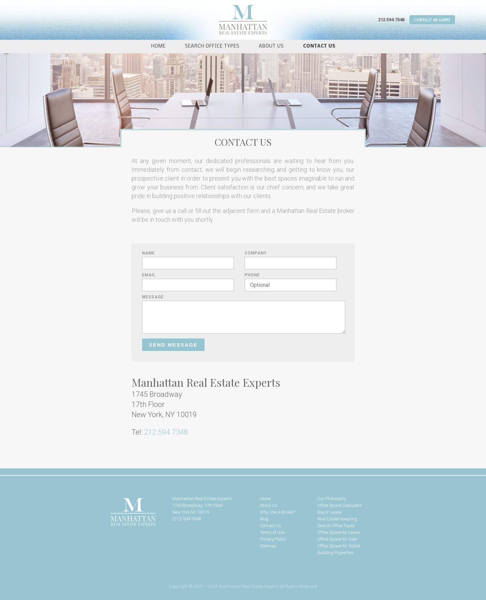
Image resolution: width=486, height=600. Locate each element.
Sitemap (268, 545)
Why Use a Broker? (277, 512)
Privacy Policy (273, 539)
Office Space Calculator (339, 505)
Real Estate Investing (337, 518)
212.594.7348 (391, 19)
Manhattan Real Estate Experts (111, 512)
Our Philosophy (331, 498)
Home (158, 46)
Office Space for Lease (338, 532)
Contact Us (319, 46)
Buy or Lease (329, 512)
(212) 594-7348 (186, 518)
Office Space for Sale (337, 539)
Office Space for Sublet (338, 545)
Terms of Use (272, 532)
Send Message (173, 345)
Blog (264, 518)
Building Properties (335, 552)
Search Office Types (212, 46)
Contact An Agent (432, 19)
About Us (271, 46)
